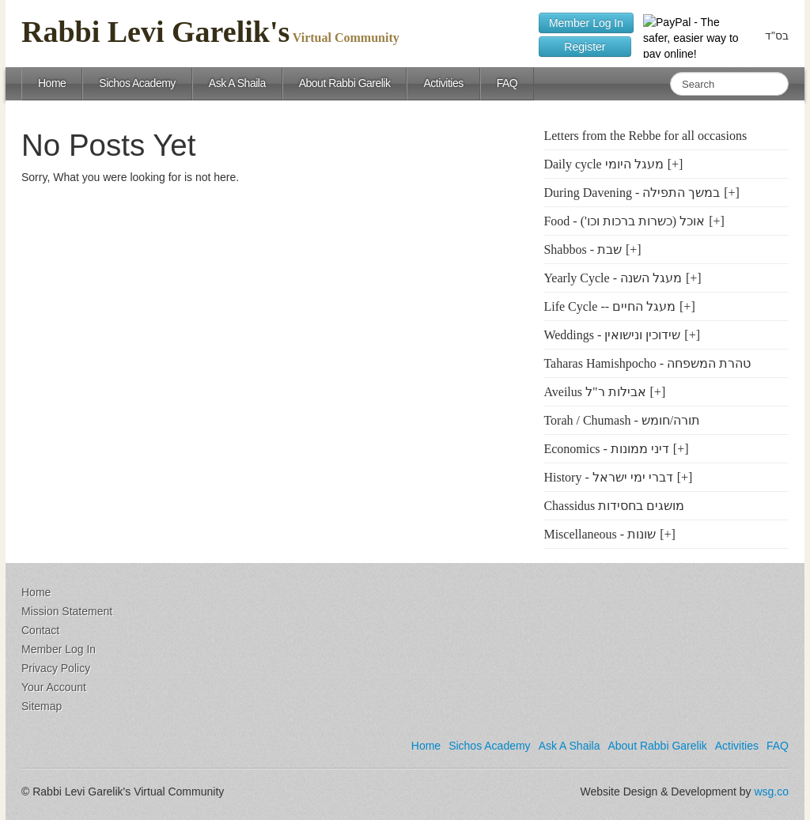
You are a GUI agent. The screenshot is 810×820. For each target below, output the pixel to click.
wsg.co (771, 791)
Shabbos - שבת (582, 249)
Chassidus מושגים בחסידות (613, 505)
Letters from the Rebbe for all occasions (645, 135)
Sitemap (41, 706)
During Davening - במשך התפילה (631, 192)
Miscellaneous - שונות (599, 534)
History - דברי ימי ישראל (607, 477)
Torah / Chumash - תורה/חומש (621, 420)
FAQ (507, 83)
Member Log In (586, 23)
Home (52, 83)
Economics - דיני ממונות (605, 448)
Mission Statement (66, 611)
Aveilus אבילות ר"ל (594, 392)
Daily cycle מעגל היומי (603, 164)
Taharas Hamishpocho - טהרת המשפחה (647, 363)
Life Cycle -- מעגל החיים (609, 306)
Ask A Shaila (237, 83)
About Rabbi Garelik (345, 83)
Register (585, 46)
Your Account (53, 687)
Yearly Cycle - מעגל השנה (612, 278)
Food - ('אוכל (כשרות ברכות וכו (624, 221)
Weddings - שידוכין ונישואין (611, 335)
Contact (40, 630)
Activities (443, 83)
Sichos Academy (137, 83)
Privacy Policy (55, 668)
